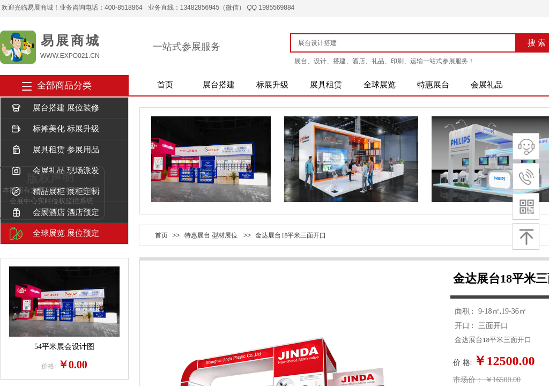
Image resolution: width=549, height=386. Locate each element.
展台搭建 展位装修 (54, 108)
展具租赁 (326, 84)
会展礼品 (487, 84)
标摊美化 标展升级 (54, 129)
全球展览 (379, 84)
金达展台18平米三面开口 (290, 235)
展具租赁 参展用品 (54, 150)
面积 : (465, 311)
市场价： (468, 380)
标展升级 (272, 84)
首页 (165, 84)
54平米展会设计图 (64, 347)
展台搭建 (219, 84)
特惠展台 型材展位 (211, 235)
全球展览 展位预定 (54, 233)
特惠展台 (433, 84)
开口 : (465, 326)
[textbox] (407, 42)
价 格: (462, 363)
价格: (48, 366)
